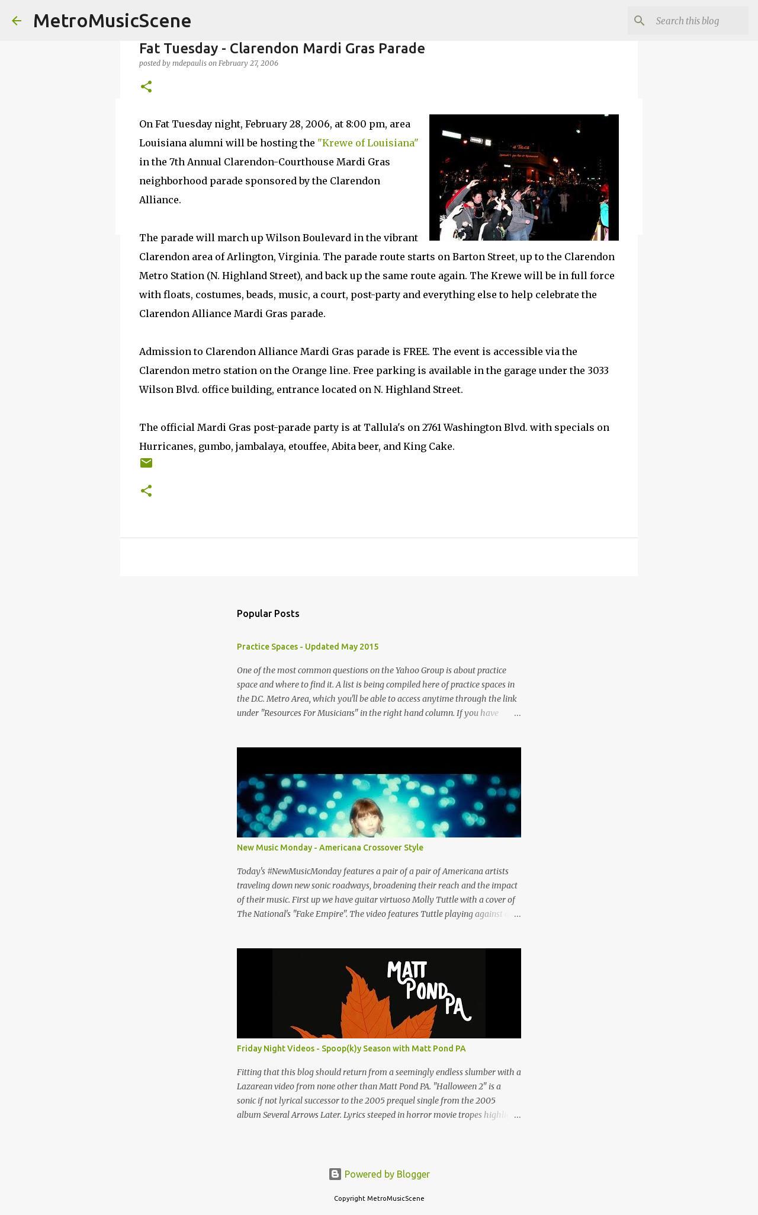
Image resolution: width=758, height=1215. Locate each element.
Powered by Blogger (379, 1174)
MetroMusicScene (112, 20)
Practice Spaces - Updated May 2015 (307, 646)
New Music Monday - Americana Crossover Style (330, 847)
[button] (146, 87)
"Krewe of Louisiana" (368, 143)
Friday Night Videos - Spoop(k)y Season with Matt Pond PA (351, 1048)
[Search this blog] (686, 21)
